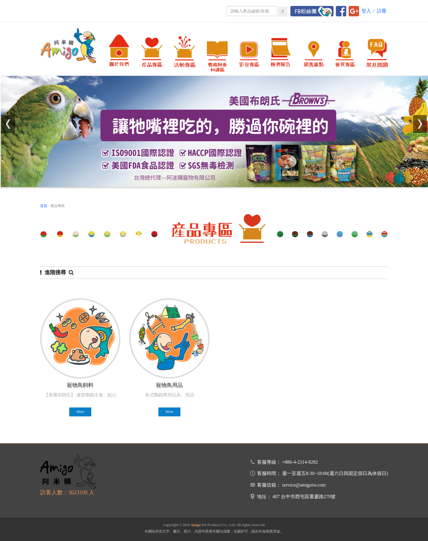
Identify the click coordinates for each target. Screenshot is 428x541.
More (80, 412)
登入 (366, 10)
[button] (8, 124)
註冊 (381, 10)
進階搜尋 (59, 272)
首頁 (43, 206)
